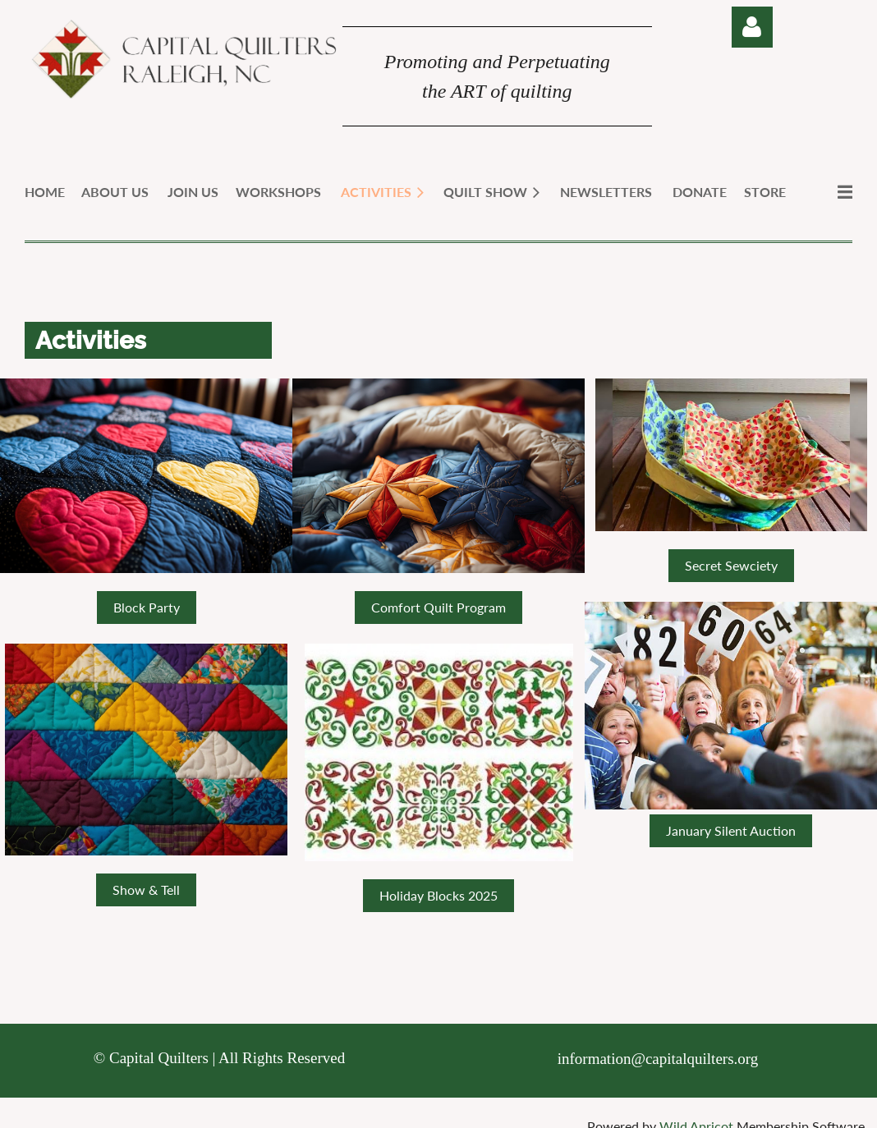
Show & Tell (146, 889)
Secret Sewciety (731, 565)
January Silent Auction (731, 830)
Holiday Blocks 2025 (438, 895)
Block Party (146, 607)
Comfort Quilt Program (438, 607)
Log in (752, 27)
